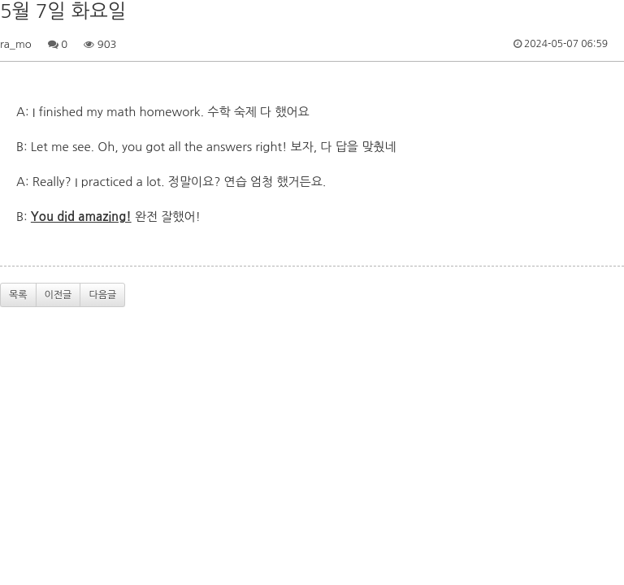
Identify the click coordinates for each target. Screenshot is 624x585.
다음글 (102, 295)
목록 (18, 295)
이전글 (58, 295)
